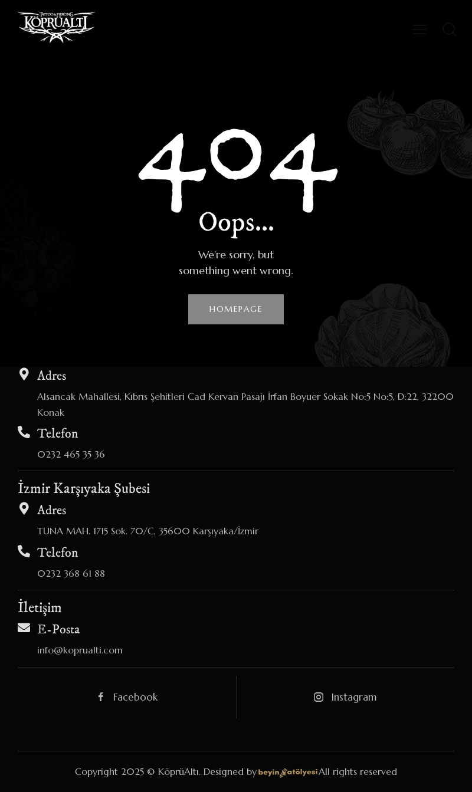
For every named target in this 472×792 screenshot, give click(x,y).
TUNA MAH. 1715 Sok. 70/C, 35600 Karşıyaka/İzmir (147, 531)
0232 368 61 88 (71, 573)
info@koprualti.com (80, 650)
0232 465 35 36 (71, 454)
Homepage (236, 309)
